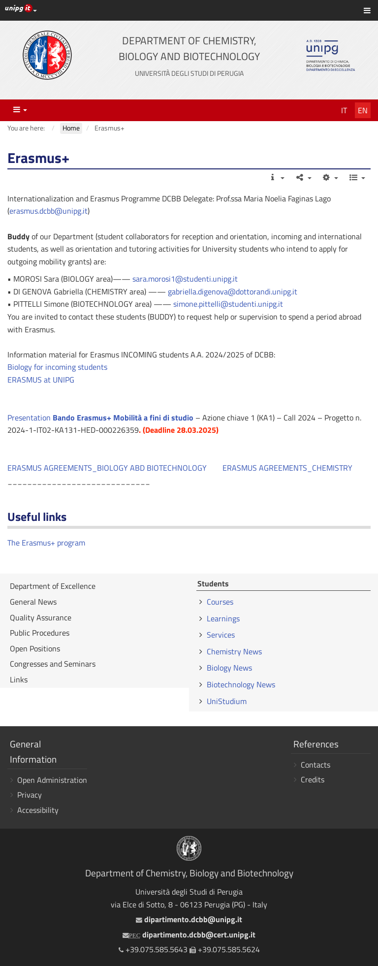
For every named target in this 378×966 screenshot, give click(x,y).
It (344, 110)
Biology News (229, 668)
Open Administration (52, 780)
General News (33, 602)
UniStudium (227, 701)
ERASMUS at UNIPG (40, 380)
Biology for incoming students (57, 367)
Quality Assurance (40, 617)
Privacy (29, 795)
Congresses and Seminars (52, 664)
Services (221, 635)
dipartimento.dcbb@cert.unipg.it (189, 934)
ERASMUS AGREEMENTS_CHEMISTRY (287, 468)
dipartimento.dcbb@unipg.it (189, 919)
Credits (312, 779)
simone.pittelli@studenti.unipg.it (228, 304)
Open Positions (35, 648)
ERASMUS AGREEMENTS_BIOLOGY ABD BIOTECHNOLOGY (107, 468)
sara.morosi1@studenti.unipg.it (185, 279)
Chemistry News (234, 651)
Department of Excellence (52, 586)
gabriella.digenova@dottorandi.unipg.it (232, 291)
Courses (220, 602)
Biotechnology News (241, 684)
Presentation (100, 417)
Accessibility (38, 810)
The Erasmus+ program (46, 542)
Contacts (315, 765)
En (363, 110)
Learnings (223, 618)
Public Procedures (39, 633)
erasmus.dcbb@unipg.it (48, 211)
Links (19, 679)
